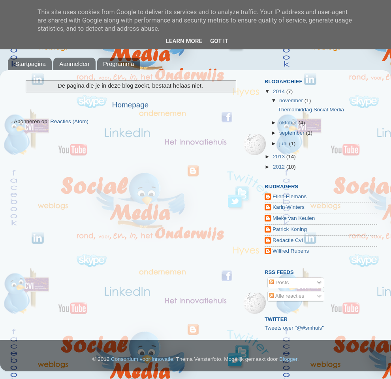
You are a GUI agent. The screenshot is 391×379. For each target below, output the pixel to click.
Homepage (130, 105)
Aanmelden (74, 63)
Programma (118, 63)
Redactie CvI (288, 240)
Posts (279, 282)
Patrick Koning (290, 229)
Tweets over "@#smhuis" (294, 328)
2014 (279, 91)
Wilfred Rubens (291, 251)
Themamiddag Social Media (311, 110)
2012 (279, 167)
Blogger (288, 359)
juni (284, 143)
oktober (289, 123)
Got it (219, 41)
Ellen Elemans (289, 196)
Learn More (184, 41)
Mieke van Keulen (294, 218)
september (292, 133)
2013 (279, 156)
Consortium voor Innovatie (142, 359)
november (292, 100)
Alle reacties (287, 296)
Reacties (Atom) (69, 121)
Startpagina (30, 63)
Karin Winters (289, 207)
